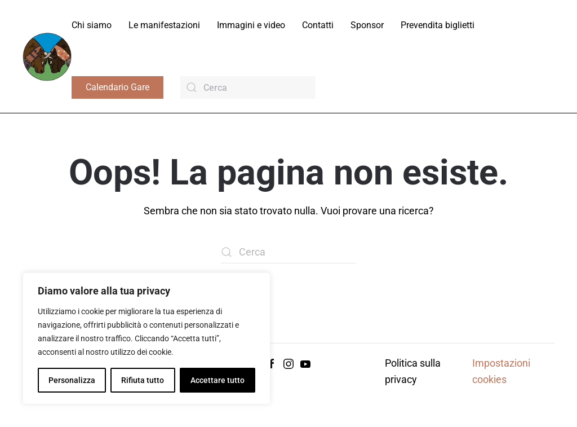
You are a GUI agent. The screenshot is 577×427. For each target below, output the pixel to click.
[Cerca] (248, 87)
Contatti (318, 25)
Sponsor (367, 25)
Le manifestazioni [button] (164, 25)
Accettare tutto (217, 380)
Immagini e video (251, 25)
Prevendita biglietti (437, 25)
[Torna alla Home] (47, 56)
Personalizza (71, 380)
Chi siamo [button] (92, 25)
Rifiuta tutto (142, 380)
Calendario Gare (117, 87)
